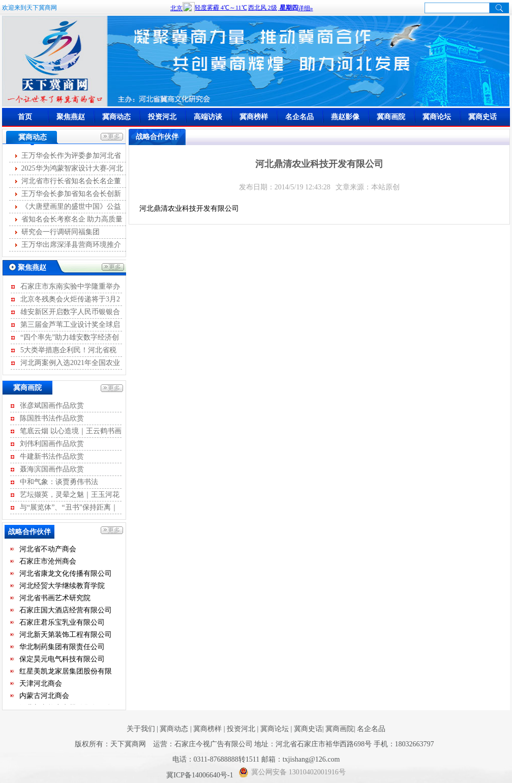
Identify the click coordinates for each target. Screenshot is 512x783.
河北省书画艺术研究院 (55, 598)
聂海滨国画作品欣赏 (52, 469)
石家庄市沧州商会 (47, 562)
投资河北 (162, 117)
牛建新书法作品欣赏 (52, 456)
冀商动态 (116, 117)
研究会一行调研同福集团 (60, 232)
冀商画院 (391, 117)
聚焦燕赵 (70, 117)
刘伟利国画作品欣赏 (52, 444)
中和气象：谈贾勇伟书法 (59, 482)
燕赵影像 (345, 117)
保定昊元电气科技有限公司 (62, 659)
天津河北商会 (40, 684)
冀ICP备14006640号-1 (200, 775)
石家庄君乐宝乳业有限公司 (62, 623)
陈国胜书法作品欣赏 (52, 418)
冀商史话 (482, 117)
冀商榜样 (253, 117)
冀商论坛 (437, 117)
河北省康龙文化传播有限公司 (65, 574)
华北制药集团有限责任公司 (62, 647)
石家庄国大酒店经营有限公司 (65, 610)
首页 (25, 117)
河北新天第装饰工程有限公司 (65, 635)
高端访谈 (208, 117)
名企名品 (299, 117)
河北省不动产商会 (47, 549)
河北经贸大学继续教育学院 (62, 586)
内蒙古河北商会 (44, 696)
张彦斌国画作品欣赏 (52, 405)
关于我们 (141, 729)
